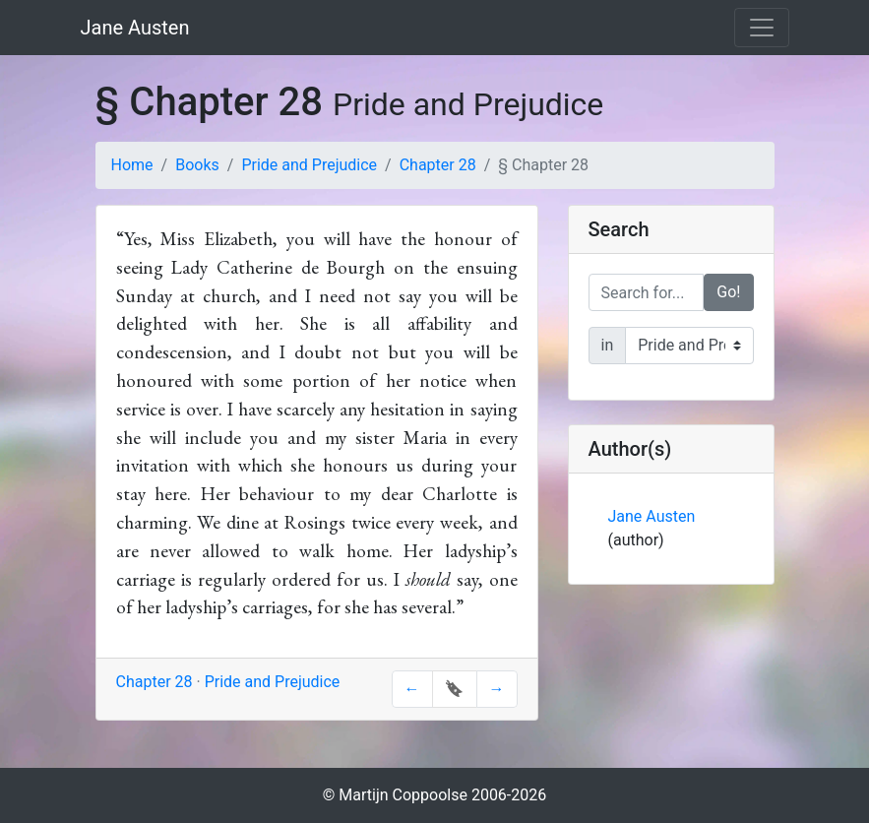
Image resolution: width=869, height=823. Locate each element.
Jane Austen (135, 27)
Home (132, 165)
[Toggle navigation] (761, 27)
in (607, 345)
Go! (728, 292)
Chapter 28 (438, 165)
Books (197, 165)
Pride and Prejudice (309, 165)
